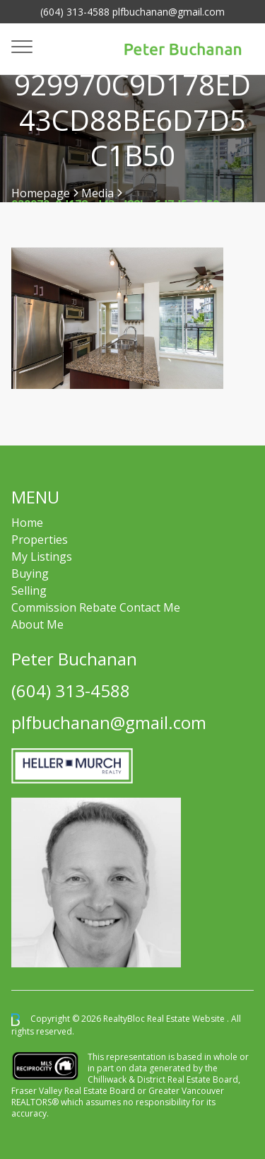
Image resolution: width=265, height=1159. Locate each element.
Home (27, 522)
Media (97, 193)
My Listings (41, 556)
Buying (30, 573)
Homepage (40, 193)
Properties (39, 539)
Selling (29, 590)
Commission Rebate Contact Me (95, 607)
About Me (37, 624)
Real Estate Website (187, 1019)
